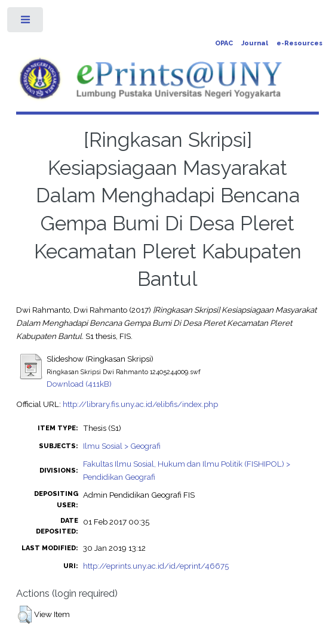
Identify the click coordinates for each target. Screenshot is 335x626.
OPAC (224, 43)
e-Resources (299, 43)
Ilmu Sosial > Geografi (122, 446)
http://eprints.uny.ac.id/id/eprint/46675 (156, 566)
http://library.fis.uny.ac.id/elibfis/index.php (140, 404)
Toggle (26, 22)
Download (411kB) (79, 383)
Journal (254, 43)
